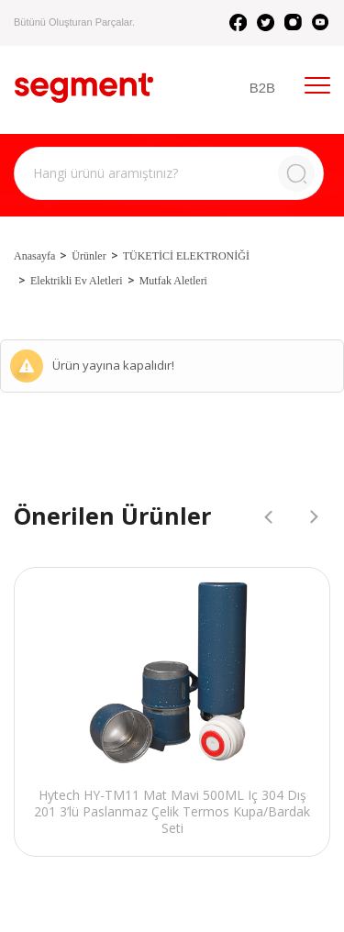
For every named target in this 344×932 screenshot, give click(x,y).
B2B (262, 87)
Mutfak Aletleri (173, 280)
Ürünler (88, 256)
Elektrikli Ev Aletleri (76, 280)
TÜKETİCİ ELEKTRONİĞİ (186, 256)
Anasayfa (34, 256)
